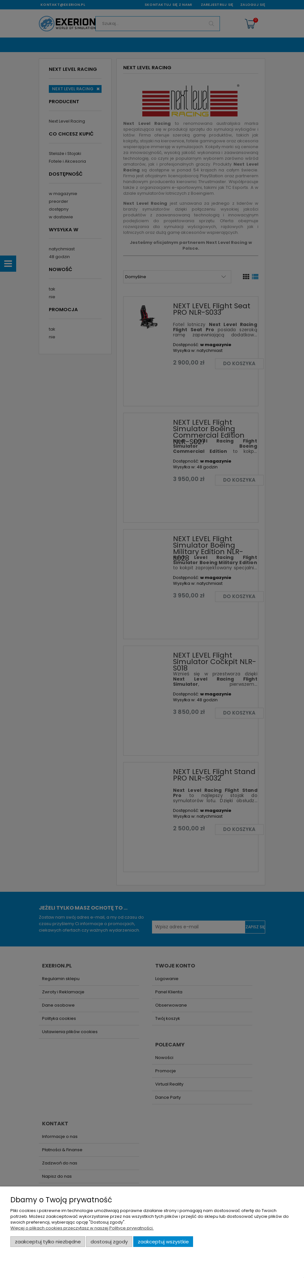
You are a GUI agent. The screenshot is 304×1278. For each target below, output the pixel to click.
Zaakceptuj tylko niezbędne (48, 1241)
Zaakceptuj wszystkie (163, 1241)
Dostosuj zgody (109, 1241)
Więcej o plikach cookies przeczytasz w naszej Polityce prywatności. (82, 1228)
